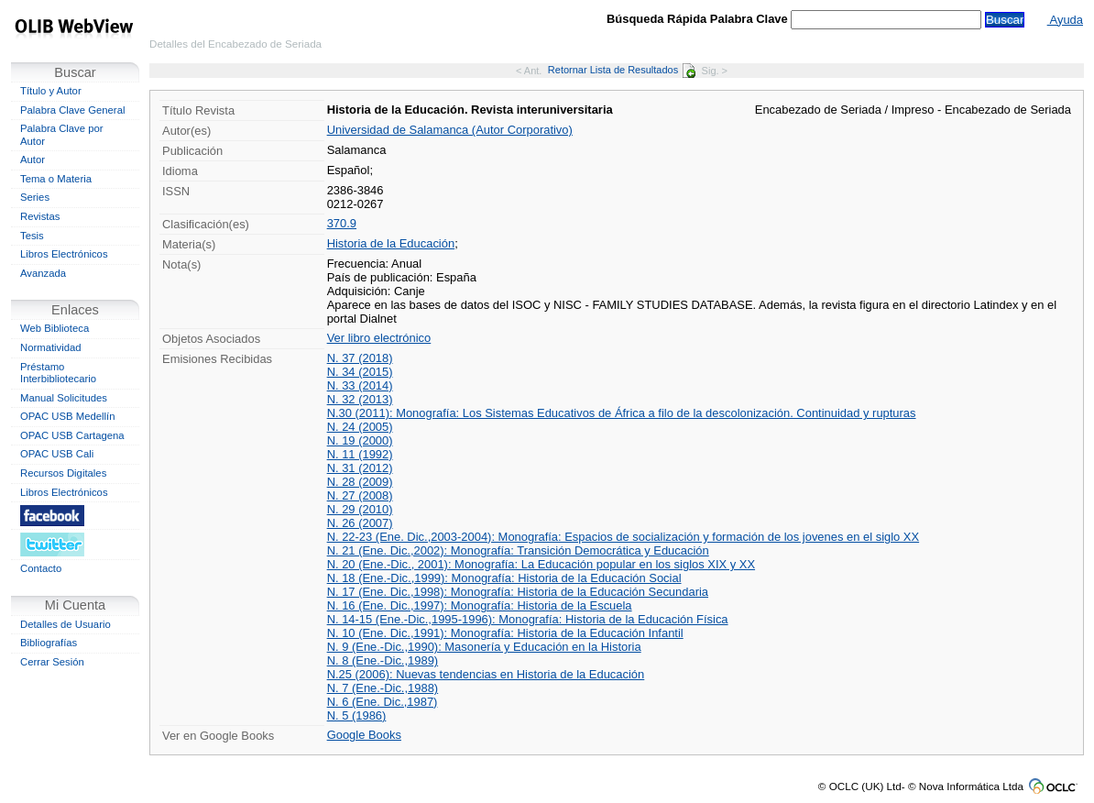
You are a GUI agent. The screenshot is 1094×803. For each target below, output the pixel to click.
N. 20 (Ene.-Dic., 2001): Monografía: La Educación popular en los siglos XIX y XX (541, 564)
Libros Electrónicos (64, 253)
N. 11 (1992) (360, 454)
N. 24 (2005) (360, 427)
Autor (32, 159)
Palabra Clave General (72, 110)
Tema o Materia (56, 178)
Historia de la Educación (391, 243)
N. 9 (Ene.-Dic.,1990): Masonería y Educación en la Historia (484, 647)
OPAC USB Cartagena (72, 435)
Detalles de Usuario (65, 624)
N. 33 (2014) (360, 385)
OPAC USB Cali (56, 453)
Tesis (32, 235)
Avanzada (43, 273)
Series (34, 197)
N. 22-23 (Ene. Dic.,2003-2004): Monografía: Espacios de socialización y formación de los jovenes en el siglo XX (623, 537)
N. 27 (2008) (360, 495)
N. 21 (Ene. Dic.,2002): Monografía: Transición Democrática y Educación (518, 550)
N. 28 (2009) (360, 482)
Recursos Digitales (63, 473)
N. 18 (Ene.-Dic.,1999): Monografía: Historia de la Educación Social (504, 578)
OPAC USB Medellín (67, 416)
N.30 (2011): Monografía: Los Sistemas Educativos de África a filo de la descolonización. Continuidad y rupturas (621, 413)
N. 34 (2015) (360, 372)
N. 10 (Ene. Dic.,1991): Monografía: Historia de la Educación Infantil (505, 633)
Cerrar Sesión (52, 661)
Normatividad (51, 347)
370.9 (341, 223)
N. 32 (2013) (360, 399)
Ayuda (1065, 20)
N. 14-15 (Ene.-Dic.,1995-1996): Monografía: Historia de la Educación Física (527, 619)
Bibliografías (48, 642)
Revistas (40, 216)
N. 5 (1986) (357, 715)
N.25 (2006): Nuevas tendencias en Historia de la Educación (486, 674)
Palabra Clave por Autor (62, 135)
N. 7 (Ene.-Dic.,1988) (383, 688)
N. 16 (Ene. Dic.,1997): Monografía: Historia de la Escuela (479, 605)
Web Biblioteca (54, 328)
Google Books (364, 735)
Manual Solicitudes (63, 397)
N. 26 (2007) (360, 523)
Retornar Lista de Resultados (621, 69)
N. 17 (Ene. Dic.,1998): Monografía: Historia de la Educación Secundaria (517, 592)
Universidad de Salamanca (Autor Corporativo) (450, 130)
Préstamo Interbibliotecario (58, 373)
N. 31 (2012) (360, 468)
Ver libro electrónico (379, 338)
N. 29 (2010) (360, 509)
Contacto (40, 568)
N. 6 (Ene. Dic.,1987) (382, 702)
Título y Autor (51, 90)
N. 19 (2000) (360, 440)
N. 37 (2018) (360, 358)
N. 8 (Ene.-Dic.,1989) (383, 660)
